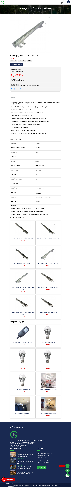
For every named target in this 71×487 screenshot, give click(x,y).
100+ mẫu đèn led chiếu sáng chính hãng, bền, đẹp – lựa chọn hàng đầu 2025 (25, 461)
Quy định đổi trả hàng (43, 460)
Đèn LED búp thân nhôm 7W (23, 389)
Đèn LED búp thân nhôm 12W (48, 366)
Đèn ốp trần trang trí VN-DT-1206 (48, 389)
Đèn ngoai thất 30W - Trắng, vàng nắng (48, 263)
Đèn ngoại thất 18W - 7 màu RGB (22, 263)
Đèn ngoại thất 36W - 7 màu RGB (48, 312)
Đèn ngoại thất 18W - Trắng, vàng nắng (23, 238)
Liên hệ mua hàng (17, 64)
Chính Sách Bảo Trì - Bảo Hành (45, 453)
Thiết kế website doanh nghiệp (41, 485)
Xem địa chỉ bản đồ (16, 89)
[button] (49, 17)
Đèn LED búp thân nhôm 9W (48, 342)
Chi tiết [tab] (13, 97)
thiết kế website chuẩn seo (54, 485)
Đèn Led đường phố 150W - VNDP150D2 (22, 342)
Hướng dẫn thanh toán (43, 455)
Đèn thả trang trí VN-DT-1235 (48, 413)
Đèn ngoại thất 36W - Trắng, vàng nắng (48, 287)
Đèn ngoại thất (35, 11)
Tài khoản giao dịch (42, 457)
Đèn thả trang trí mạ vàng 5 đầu (23, 413)
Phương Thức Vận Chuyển (44, 462)
